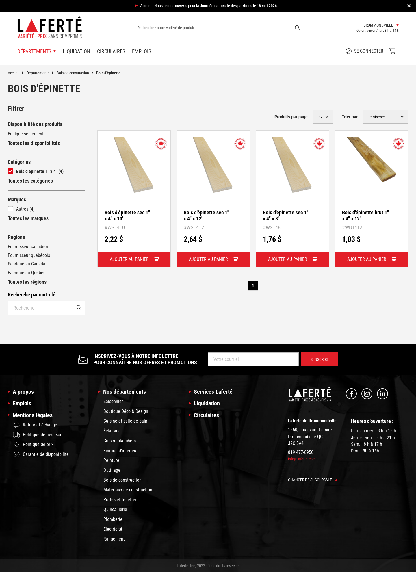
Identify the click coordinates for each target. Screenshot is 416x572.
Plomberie (112, 519)
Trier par (350, 117)
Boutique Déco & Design (125, 411)
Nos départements (124, 391)
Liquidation (76, 51)
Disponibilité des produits (35, 124)
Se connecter (364, 51)
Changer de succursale (312, 480)
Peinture (111, 460)
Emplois (141, 51)
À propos (23, 391)
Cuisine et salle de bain (125, 421)
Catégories (19, 162)
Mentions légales (33, 415)
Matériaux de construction (127, 490)
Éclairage (112, 431)
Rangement (114, 539)
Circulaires (111, 51)
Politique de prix (33, 444)
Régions (16, 237)
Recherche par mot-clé (31, 294)
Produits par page (291, 117)
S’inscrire (320, 359)
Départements (42, 72)
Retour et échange (35, 425)
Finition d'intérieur (120, 450)
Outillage (111, 470)
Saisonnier (113, 401)
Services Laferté (213, 391)
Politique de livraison (37, 435)
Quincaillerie (115, 509)
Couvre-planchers (119, 440)
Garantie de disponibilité (41, 454)
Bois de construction (76, 72)
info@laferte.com (302, 459)
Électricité (112, 529)
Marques (17, 199)
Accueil (17, 72)
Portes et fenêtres (120, 499)
